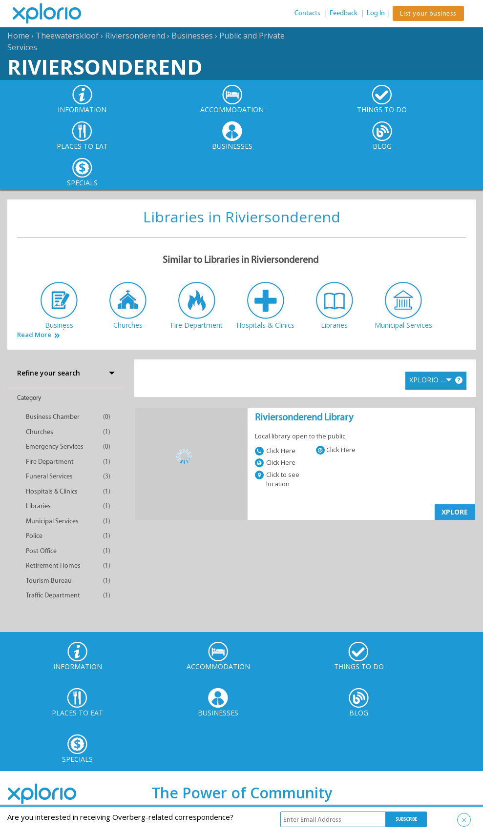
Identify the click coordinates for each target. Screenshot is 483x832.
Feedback (343, 13)
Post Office (41, 551)
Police (34, 536)
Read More (34, 335)
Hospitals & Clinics (52, 491)
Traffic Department (53, 595)
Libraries (38, 506)
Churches (39, 432)
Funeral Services (49, 476)
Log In (376, 13)
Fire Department (50, 461)
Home (18, 35)
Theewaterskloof (67, 35)
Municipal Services (52, 521)
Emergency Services (55, 446)
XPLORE (454, 511)
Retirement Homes (53, 565)
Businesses (192, 35)
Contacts (307, 13)
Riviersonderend (135, 35)
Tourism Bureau (49, 580)
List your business (428, 13)
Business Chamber (53, 417)
